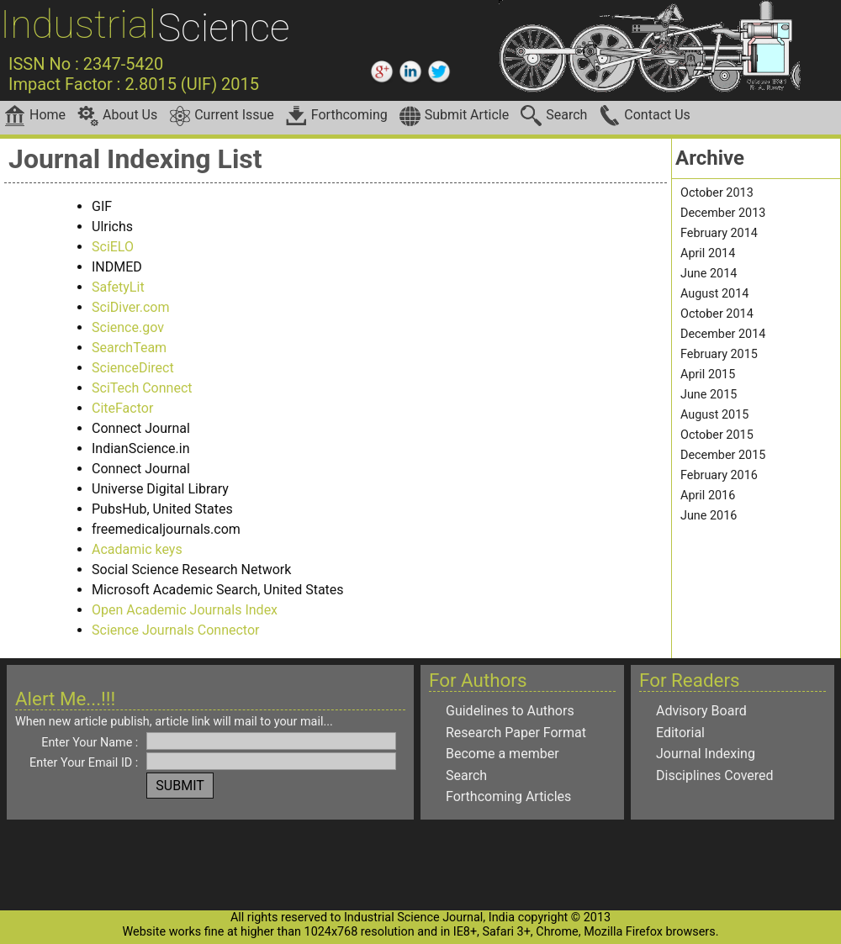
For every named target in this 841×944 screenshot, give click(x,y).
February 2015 (719, 354)
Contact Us (644, 115)
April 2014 (707, 253)
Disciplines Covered (715, 775)
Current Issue (221, 115)
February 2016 (719, 475)
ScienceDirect (133, 368)
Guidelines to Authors (510, 711)
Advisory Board (701, 711)
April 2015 (707, 374)
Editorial (680, 733)
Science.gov (128, 327)
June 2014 (708, 273)
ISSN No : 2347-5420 (85, 64)
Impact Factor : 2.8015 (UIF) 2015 (133, 84)
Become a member (502, 754)
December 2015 (722, 455)
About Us (117, 115)
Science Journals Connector (175, 630)
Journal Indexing (705, 754)
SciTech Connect (142, 388)
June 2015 (708, 395)
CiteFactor (122, 408)
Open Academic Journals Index (185, 610)
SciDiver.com (131, 307)
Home (35, 115)
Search (554, 115)
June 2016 (708, 516)
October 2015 (717, 435)
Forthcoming (337, 115)
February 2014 (719, 233)
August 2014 (714, 294)
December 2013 (722, 213)
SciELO (113, 247)
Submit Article (454, 115)
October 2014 (717, 314)
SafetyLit (118, 287)
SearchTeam (129, 348)
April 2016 (707, 495)
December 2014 (722, 334)
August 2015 (714, 415)
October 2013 (717, 193)
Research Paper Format (516, 733)
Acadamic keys (137, 549)
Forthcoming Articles (508, 796)
